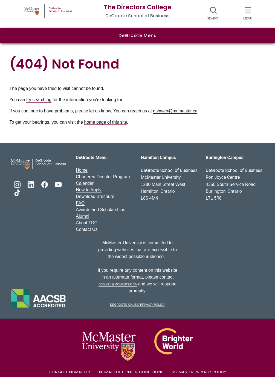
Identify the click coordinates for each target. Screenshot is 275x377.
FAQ (80, 203)
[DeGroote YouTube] (58, 183)
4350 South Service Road (231, 184)
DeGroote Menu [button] (137, 35)
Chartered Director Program (103, 176)
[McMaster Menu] (247, 13)
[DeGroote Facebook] (45, 183)
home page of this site (105, 122)
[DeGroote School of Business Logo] (38, 163)
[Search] (213, 13)
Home (82, 170)
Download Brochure (95, 196)
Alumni (82, 216)
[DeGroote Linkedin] (31, 183)
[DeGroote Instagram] (18, 183)
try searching (38, 99)
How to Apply (88, 190)
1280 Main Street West (163, 184)
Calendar (85, 183)
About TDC (86, 222)
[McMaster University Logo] (137, 342)
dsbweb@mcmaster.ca (175, 111)
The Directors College (137, 7)
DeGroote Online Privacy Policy (137, 304)
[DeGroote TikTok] (17, 192)
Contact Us (86, 229)
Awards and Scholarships (100, 209)
